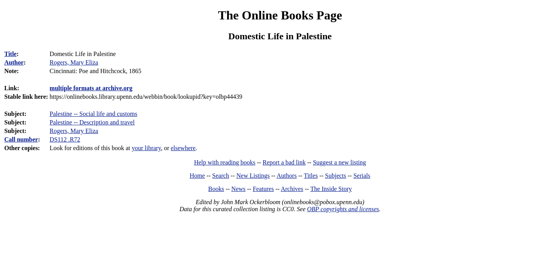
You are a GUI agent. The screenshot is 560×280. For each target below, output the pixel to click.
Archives (292, 189)
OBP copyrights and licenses (343, 209)
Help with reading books (225, 162)
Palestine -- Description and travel (92, 122)
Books (216, 189)
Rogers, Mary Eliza (74, 131)
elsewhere (183, 148)
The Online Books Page (280, 15)
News (238, 189)
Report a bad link (284, 162)
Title (10, 54)
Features (263, 189)
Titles (311, 175)
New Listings (253, 175)
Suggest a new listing (339, 162)
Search (220, 175)
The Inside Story (331, 189)
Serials (362, 175)
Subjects (335, 175)
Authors (286, 175)
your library (146, 148)
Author (14, 62)
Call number (21, 139)
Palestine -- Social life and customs (93, 113)
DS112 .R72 (65, 139)
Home (197, 175)
